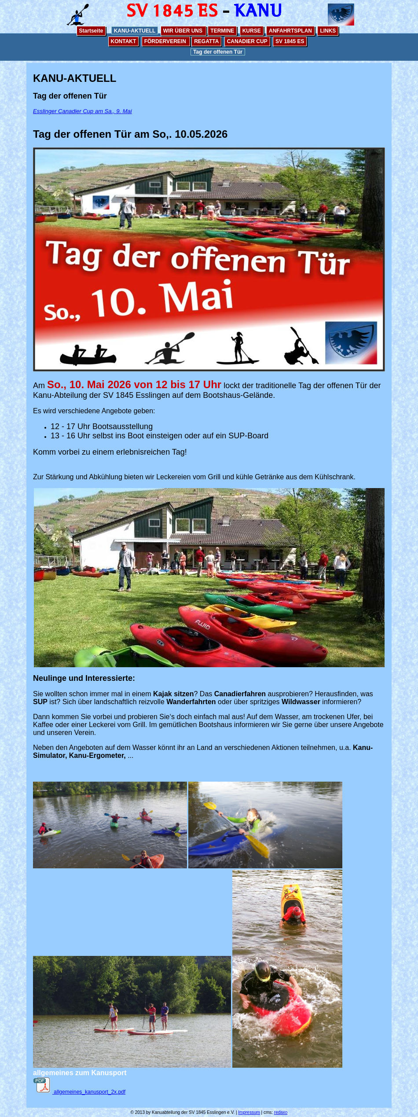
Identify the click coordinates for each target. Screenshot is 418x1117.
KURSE (251, 31)
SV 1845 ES (289, 41)
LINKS (328, 31)
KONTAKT (123, 41)
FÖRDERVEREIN (165, 41)
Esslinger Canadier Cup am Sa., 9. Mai (82, 111)
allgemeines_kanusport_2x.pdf (79, 1092)
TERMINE (222, 31)
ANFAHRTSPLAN (290, 31)
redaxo (281, 1112)
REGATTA (206, 41)
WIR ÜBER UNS (183, 31)
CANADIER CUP (247, 41)
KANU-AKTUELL (135, 31)
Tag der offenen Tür (217, 52)
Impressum (249, 1112)
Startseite (91, 31)
